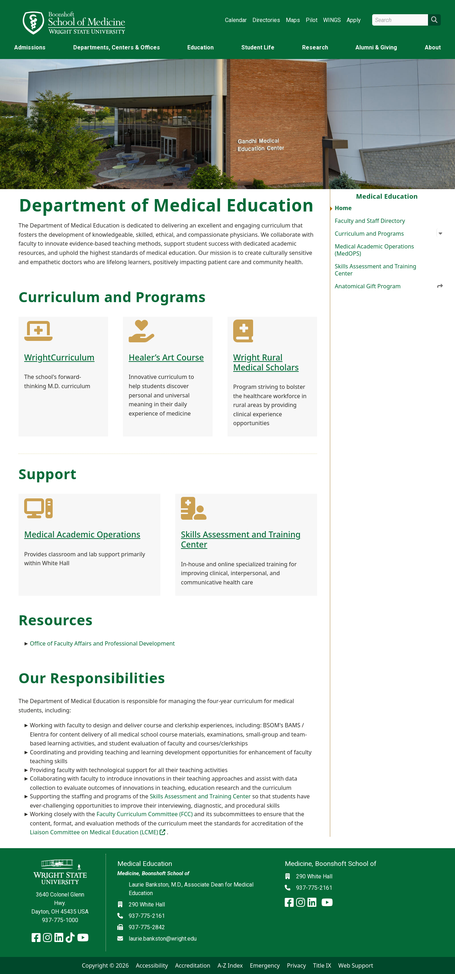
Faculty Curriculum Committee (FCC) (144, 814)
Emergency (265, 965)
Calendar (236, 20)
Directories (266, 20)
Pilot (311, 20)
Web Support (355, 965)
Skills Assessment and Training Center (375, 269)
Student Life (257, 47)
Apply (354, 20)
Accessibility (152, 965)
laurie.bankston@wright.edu (163, 938)
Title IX (322, 965)
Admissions (30, 47)
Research (315, 47)
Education (200, 47)
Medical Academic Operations (82, 534)
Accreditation (192, 965)
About (433, 47)
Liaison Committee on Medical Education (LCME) (98, 832)
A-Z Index (230, 965)
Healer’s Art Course (166, 357)
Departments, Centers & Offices (116, 47)
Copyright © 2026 (105, 965)
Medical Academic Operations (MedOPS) (374, 249)
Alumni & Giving (376, 47)
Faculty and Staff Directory (370, 221)
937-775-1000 (60, 920)
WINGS (332, 20)
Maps (293, 20)
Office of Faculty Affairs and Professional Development (102, 643)
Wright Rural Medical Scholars (266, 362)
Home (343, 208)
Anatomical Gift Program (389, 286)
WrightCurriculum (59, 357)
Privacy (296, 965)
